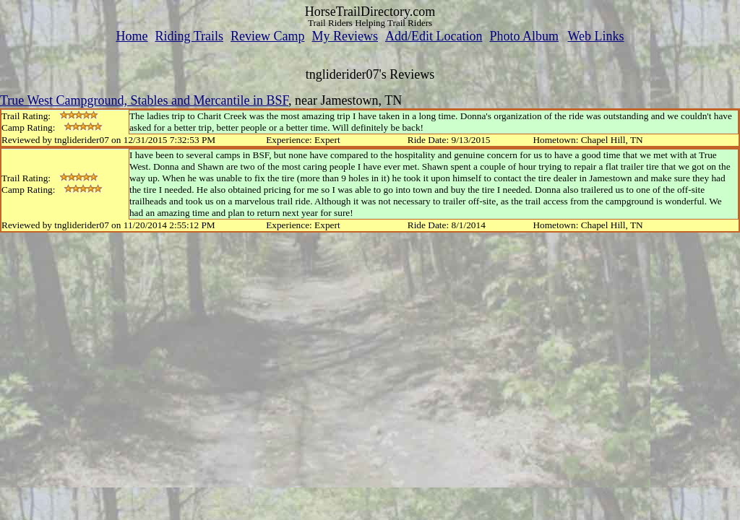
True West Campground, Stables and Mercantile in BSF (144, 100)
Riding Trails (189, 36)
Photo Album (524, 36)
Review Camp (267, 36)
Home (131, 36)
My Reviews (344, 36)
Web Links (596, 36)
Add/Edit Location (433, 36)
